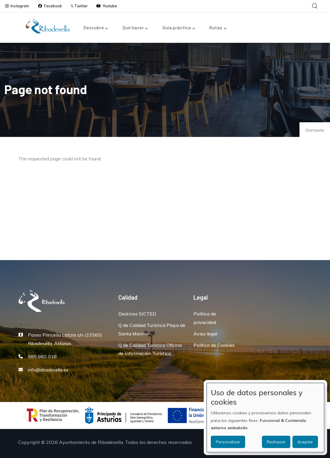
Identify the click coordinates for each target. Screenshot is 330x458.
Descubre (95, 28)
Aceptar (305, 442)
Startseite (314, 130)
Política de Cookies (214, 345)
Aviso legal (205, 334)
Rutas (218, 28)
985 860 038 (42, 356)
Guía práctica (178, 28)
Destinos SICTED (137, 314)
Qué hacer (135, 28)
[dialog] (265, 417)
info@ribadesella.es (48, 370)
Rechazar (276, 442)
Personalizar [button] (228, 442)
